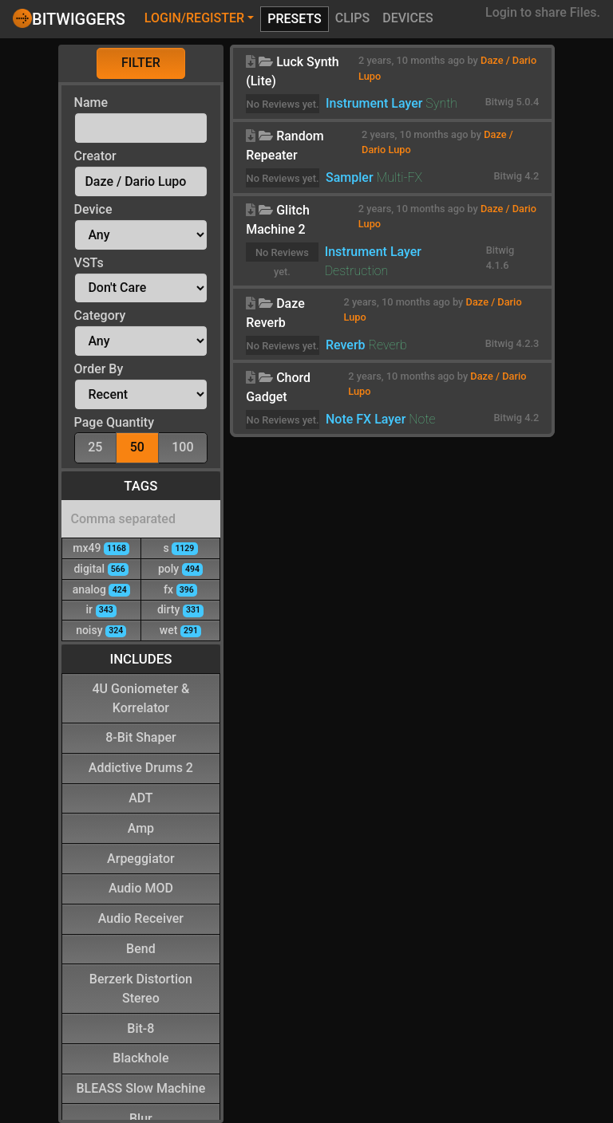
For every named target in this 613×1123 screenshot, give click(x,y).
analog (101, 589)
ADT (140, 797)
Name (91, 102)
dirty (180, 609)
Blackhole (140, 1057)
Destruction (357, 270)
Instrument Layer (374, 103)
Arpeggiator (141, 857)
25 (95, 446)
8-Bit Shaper (140, 736)
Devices (407, 18)
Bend (141, 948)
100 (182, 446)
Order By (99, 368)
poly (180, 568)
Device (93, 209)
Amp (141, 827)
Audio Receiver (141, 917)
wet (180, 629)
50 (137, 446)
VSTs (89, 262)
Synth (441, 103)
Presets (294, 18)
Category (100, 315)
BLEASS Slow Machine (140, 1087)
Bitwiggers (69, 18)
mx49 (101, 547)
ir (101, 609)
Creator (95, 156)
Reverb (346, 345)
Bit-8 (140, 1027)
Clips (352, 18)
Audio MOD (141, 887)
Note (422, 419)
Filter (140, 62)
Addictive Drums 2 (141, 767)
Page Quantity (114, 422)
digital (101, 568)
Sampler (350, 177)
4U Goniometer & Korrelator (140, 697)
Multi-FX (400, 177)
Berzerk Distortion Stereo (140, 988)
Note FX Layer (365, 419)
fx (180, 589)
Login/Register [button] (194, 18)
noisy (101, 629)
